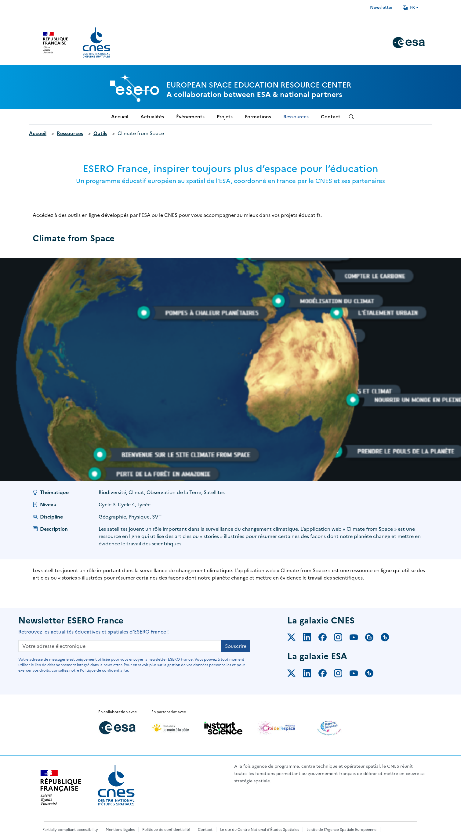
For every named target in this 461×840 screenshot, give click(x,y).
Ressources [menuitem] (296, 116)
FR (409, 7)
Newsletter (381, 7)
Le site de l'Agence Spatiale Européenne (341, 829)
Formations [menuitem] (258, 116)
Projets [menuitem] (225, 116)
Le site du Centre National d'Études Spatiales (259, 829)
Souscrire (235, 646)
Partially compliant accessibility (70, 829)
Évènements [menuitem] (190, 116)
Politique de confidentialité (166, 829)
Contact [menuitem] (330, 116)
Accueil (37, 133)
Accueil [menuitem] (119, 116)
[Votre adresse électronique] (119, 646)
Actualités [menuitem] (152, 116)
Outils (100, 133)
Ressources (70, 133)
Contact (205, 829)
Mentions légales (120, 829)
